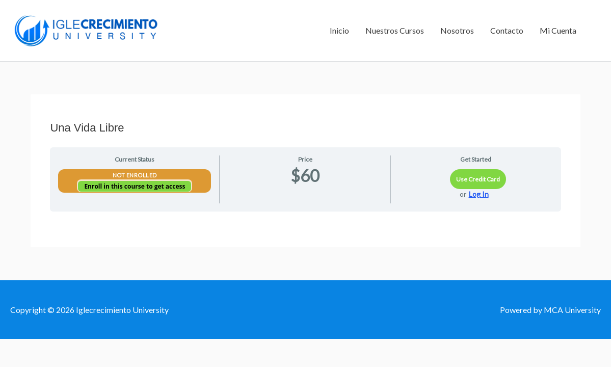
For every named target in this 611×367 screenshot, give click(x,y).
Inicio (339, 30)
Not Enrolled (135, 175)
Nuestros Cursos (394, 30)
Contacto (506, 30)
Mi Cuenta (558, 30)
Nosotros (457, 30)
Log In (479, 194)
